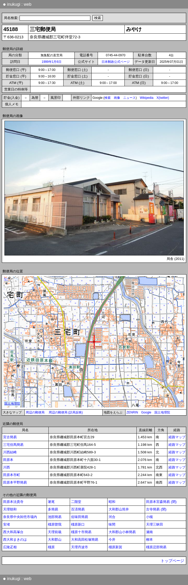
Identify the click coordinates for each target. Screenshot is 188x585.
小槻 (149, 517)
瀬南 (149, 532)
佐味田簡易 (79, 517)
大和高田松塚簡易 (84, 539)
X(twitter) (162, 98)
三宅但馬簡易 (13, 445)
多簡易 (53, 509)
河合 (112, 517)
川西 (6, 467)
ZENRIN (132, 412)
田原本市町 (11, 475)
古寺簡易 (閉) (156, 509)
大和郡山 (54, 539)
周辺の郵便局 (35, 412)
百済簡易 (78, 509)
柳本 (149, 539)
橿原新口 (78, 524)
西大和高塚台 (13, 532)
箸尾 (51, 502)
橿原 (51, 547)
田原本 (8, 460)
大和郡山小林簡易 (122, 532)
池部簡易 (54, 517)
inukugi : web (17, 4)
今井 (112, 539)
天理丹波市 (79, 547)
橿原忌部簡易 (156, 547)
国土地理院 (162, 412)
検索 (107, 98)
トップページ (172, 561)
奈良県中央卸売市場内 (20, 517)
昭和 (112, 502)
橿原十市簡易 (81, 532)
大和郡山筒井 (119, 509)
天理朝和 (10, 509)
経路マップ (176, 437)
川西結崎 (10, 452)
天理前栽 (54, 532)
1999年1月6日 (51, 62)
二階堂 (76, 502)
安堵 (6, 524)
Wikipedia (146, 98)
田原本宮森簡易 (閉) (161, 502)
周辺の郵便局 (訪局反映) (66, 412)
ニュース (129, 98)
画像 (117, 98)
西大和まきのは (15, 539)
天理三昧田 (154, 524)
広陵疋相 (10, 547)
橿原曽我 (54, 524)
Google (146, 412)
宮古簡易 (10, 437)
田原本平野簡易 (15, 482)
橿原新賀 (115, 547)
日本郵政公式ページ (116, 62)
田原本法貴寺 (13, 502)
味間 (112, 524)
